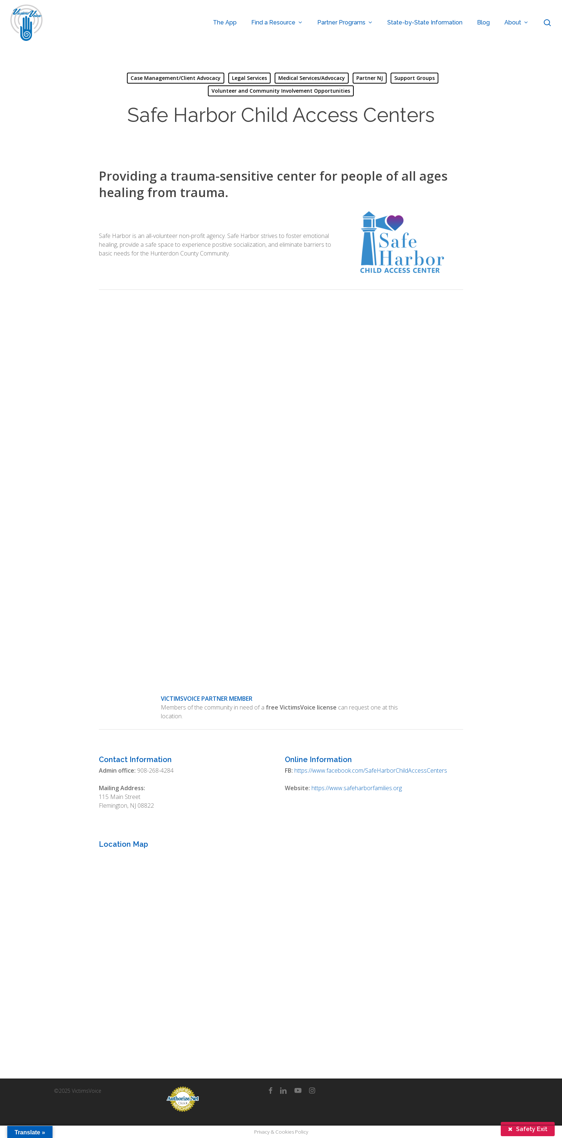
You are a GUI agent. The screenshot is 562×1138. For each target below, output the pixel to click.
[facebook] (270, 1090)
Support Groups (414, 77)
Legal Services (249, 77)
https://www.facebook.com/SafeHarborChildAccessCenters (370, 770)
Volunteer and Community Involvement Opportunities (281, 90)
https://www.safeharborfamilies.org (356, 788)
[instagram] (312, 1090)
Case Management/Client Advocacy (176, 77)
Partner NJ (369, 77)
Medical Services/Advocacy (311, 77)
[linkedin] (283, 1090)
